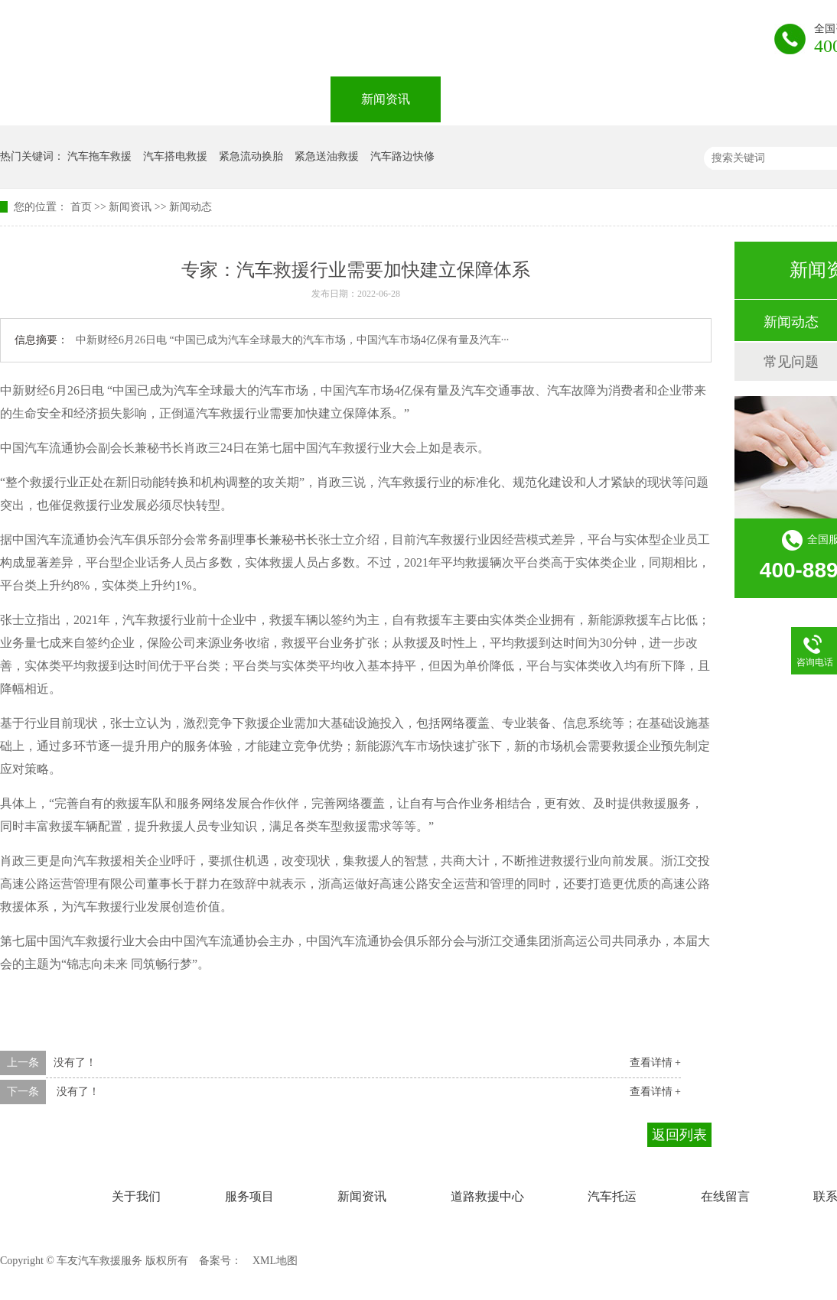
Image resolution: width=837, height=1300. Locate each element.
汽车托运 (630, 99)
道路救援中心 (508, 99)
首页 (81, 207)
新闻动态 (190, 207)
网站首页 (55, 99)
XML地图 (275, 1260)
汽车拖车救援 (99, 156)
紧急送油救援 (327, 156)
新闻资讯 (385, 99)
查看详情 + (655, 1062)
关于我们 (165, 99)
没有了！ (75, 1062)
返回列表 (679, 1134)
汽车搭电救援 (175, 156)
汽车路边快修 (402, 156)
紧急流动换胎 (251, 156)
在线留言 (740, 99)
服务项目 (275, 99)
